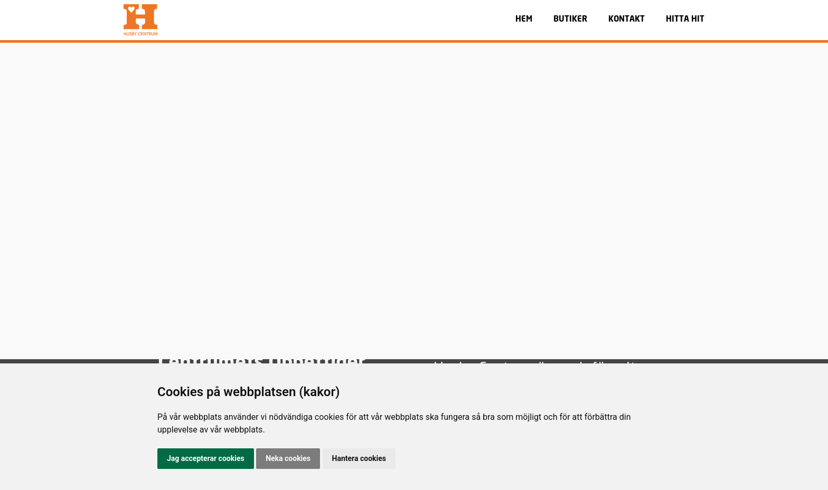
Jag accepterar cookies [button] (205, 458)
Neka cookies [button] (288, 458)
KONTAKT (626, 20)
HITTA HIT (685, 20)
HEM (523, 20)
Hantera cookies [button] (359, 458)
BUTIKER (570, 20)
